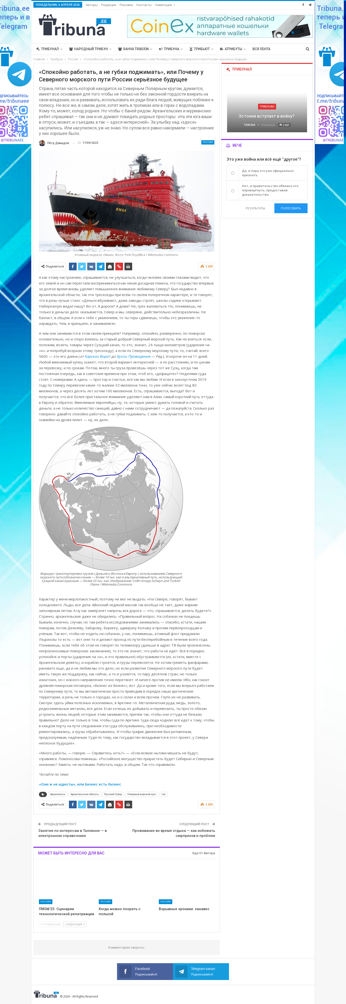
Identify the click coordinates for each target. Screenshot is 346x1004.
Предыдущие (51, 924)
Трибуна (169, 49)
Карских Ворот (97, 356)
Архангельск (57, 794)
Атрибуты (231, 49)
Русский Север (113, 794)
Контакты (144, 5)
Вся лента (261, 49)
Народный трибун (88, 49)
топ (163, 794)
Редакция (108, 5)
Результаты (255, 208)
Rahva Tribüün (133, 49)
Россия (208, 142)
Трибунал (47, 49)
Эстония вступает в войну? (267, 116)
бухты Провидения (133, 356)
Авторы (92, 5)
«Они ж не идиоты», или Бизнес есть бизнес (80, 784)
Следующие (75, 924)
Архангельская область (85, 794)
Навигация (163, 5)
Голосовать (291, 208)
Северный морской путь (141, 794)
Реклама (126, 5)
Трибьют (200, 49)
